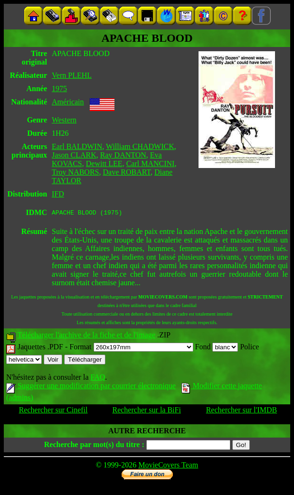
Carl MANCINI (150, 163)
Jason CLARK (74, 155)
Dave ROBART (127, 172)
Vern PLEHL (72, 75)
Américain (68, 102)
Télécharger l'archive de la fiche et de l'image (86, 336)
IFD (58, 194)
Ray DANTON (123, 155)
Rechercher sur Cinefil (53, 411)
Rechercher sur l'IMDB (241, 411)
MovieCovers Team (168, 466)
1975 (59, 88)
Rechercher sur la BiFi (146, 411)
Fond (216, 348)
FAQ (97, 378)
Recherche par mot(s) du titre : (94, 446)
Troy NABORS (75, 172)
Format (131, 348)
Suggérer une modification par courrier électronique (91, 387)
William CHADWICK (140, 146)
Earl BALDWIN (77, 146)
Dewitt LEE (104, 163)
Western (64, 120)
